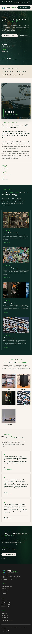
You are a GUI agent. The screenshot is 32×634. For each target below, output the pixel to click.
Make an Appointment (9, 554)
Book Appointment (24, 7)
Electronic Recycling (5, 588)
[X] (6, 631)
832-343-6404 (4, 617)
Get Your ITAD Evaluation (9, 35)
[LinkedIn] (9, 631)
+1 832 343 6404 (28, 2)
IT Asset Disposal (5, 591)
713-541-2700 (4, 613)
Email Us (5, 558)
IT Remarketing (4, 593)
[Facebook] (2, 631)
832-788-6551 (4, 615)
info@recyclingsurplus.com (19, 2)
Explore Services (24, 35)
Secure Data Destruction (6, 586)
